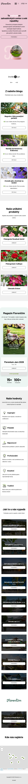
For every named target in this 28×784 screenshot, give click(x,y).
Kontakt (14, 780)
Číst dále (14, 127)
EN (26, 3)
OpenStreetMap (10, 768)
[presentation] (11, 82)
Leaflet (1, 768)
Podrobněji (14, 37)
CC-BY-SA (20, 768)
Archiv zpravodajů (14, 373)
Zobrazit (14, 242)
